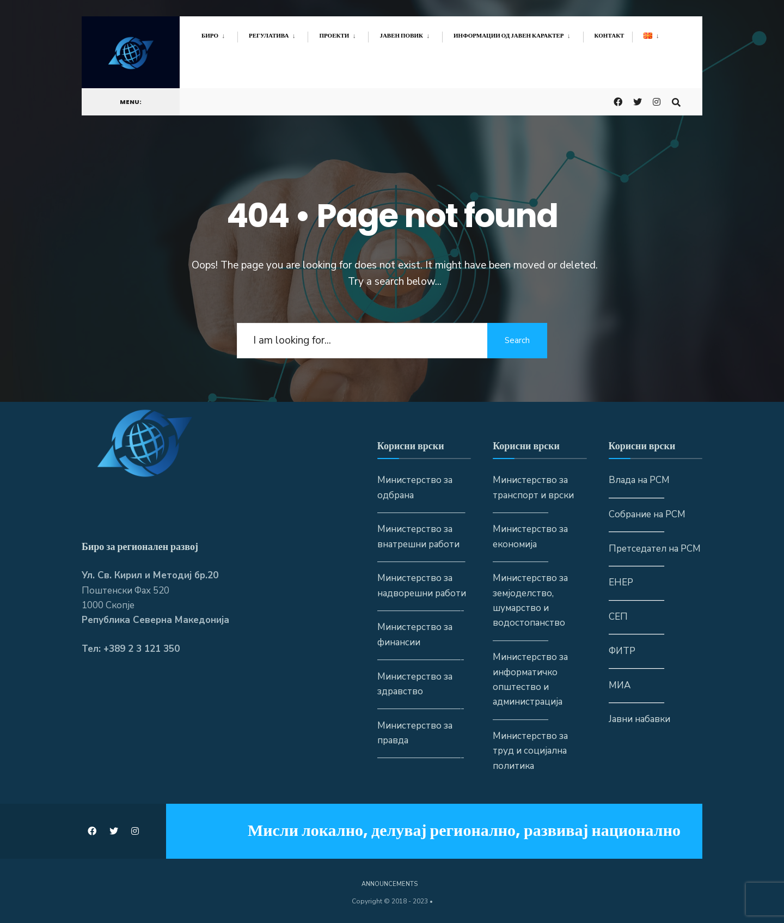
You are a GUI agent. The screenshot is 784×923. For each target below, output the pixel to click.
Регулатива (269, 35)
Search (517, 340)
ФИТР (622, 651)
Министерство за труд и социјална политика (530, 751)
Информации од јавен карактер (509, 35)
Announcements (390, 884)
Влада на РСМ (639, 480)
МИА (619, 685)
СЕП (618, 616)
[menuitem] (219, 33)
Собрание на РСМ (647, 514)
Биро (209, 35)
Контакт (609, 35)
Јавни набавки (639, 719)
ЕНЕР (621, 582)
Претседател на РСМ (655, 548)
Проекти (334, 35)
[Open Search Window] (676, 101)
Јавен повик (401, 35)
